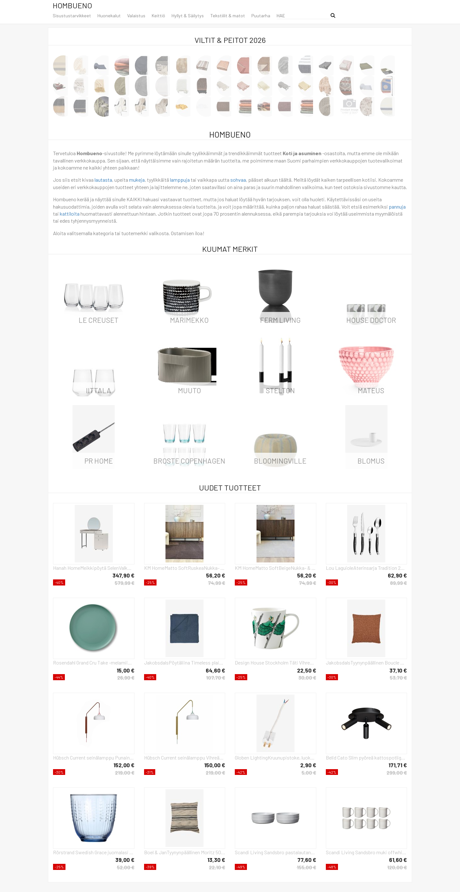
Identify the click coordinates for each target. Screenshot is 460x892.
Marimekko (189, 320)
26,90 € (125, 677)
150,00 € (214, 765)
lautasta (103, 180)
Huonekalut (109, 15)
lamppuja (180, 180)
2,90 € (308, 765)
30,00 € (307, 677)
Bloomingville (280, 461)
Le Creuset (99, 320)
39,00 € (124, 859)
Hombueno (72, 5)
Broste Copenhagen (189, 461)
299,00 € (397, 772)
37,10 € (398, 670)
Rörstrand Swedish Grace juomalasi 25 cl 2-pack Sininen (93, 852)
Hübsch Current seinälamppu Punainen (93, 757)
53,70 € (398, 677)
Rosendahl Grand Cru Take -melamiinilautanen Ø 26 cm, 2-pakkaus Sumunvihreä (93, 662)
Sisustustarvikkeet (72, 15)
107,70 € (215, 677)
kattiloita (70, 214)
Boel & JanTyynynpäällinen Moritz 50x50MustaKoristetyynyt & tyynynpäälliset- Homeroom (185, 852)
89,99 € (398, 583)
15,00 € (125, 670)
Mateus (371, 390)
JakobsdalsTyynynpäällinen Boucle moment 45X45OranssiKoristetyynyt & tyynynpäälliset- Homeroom (366, 662)
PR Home (98, 461)
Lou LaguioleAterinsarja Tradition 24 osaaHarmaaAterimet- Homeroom (366, 568)
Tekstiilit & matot (227, 15)
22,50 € (306, 670)
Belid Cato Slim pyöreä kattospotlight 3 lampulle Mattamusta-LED (366, 757)
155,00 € (306, 867)
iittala (98, 390)
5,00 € (309, 772)
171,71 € (397, 765)
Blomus (371, 461)
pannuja (397, 206)
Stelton (280, 390)
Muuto (189, 390)
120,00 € (397, 867)
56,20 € (215, 575)
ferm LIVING (280, 320)
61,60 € (398, 859)
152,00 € (123, 765)
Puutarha (260, 15)
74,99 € (216, 583)
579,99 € (124, 583)
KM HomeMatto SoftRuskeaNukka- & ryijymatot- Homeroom (185, 568)
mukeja (137, 180)
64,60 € (215, 670)
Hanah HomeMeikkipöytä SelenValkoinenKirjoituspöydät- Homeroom (93, 568)
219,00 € (124, 772)
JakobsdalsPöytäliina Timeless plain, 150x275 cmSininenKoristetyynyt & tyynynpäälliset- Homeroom (185, 662)
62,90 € (397, 575)
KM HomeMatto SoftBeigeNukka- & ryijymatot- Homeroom (275, 568)
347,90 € (123, 575)
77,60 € (306, 859)
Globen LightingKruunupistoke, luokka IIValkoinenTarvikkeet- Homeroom (275, 757)
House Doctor (371, 320)
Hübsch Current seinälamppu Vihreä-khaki (185, 757)
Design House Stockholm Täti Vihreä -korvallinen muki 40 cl (275, 662)
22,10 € (217, 867)
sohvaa (238, 180)
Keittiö (158, 15)
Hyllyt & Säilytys (188, 15)
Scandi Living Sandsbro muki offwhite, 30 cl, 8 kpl (366, 852)
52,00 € (125, 867)
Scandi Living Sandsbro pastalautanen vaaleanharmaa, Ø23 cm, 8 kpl (275, 852)
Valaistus (136, 15)
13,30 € (216, 859)
